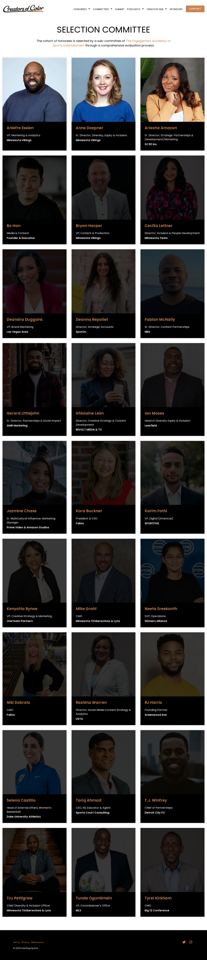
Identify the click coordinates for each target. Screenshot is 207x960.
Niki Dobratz (18, 702)
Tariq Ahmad (88, 800)
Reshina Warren (91, 702)
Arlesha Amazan (161, 128)
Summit (120, 9)
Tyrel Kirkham (158, 898)
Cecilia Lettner (159, 225)
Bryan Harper (89, 225)
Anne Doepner (89, 128)
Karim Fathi (156, 511)
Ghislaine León (90, 413)
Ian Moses (154, 413)
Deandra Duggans (25, 319)
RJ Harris (153, 702)
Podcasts (135, 9)
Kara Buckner (89, 511)
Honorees (82, 9)
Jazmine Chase (22, 511)
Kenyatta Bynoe (22, 608)
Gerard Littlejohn (23, 413)
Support (195, 8)
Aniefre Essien (20, 128)
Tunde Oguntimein (94, 898)
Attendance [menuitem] (37, 942)
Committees (103, 9)
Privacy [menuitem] (25, 942)
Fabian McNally (160, 319)
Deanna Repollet (92, 319)
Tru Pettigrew (20, 898)
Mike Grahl (86, 608)
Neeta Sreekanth (161, 608)
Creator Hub (157, 9)
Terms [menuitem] (16, 942)
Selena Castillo (21, 800)
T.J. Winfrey (156, 800)
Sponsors (176, 9)
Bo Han (13, 225)
